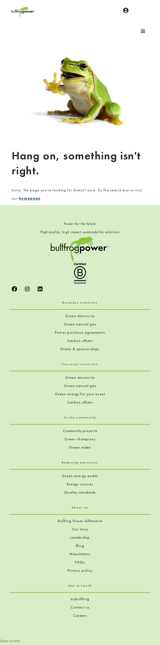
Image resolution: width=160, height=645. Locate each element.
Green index (80, 447)
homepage (29, 198)
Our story (80, 529)
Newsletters (80, 553)
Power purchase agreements (80, 332)
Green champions (80, 439)
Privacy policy (80, 570)
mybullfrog (80, 598)
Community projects (80, 430)
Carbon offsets (80, 340)
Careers (80, 615)
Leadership (80, 537)
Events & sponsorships (80, 348)
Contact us (80, 607)
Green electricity (80, 315)
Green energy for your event (80, 394)
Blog (80, 545)
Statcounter (10, 640)
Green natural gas (80, 324)
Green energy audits (80, 475)
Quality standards (80, 492)
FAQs (80, 562)
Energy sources (80, 484)
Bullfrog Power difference (80, 520)
